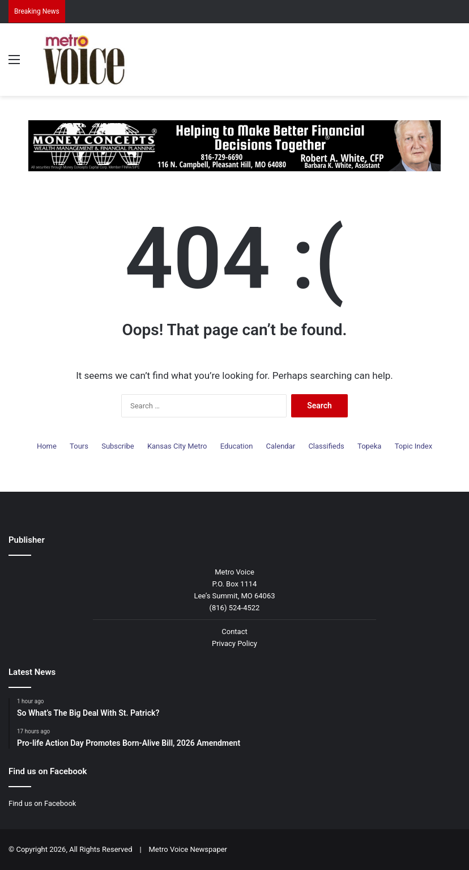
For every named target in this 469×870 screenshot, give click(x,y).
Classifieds (326, 446)
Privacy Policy (234, 643)
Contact (234, 631)
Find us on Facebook (42, 803)
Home (47, 446)
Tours (79, 446)
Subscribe (117, 446)
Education (236, 446)
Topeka (369, 446)
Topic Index (413, 446)
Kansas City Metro (177, 446)
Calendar (281, 446)
